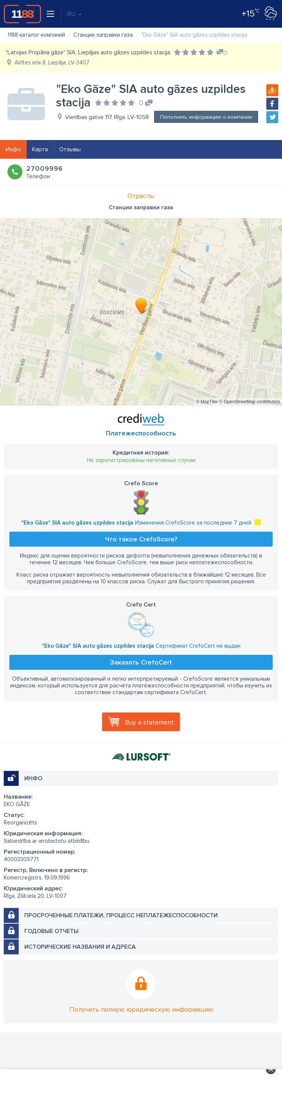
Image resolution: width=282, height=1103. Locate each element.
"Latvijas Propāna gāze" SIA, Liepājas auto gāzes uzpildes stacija (88, 52)
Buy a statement (149, 722)
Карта (40, 149)
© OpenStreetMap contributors (249, 401)
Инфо (13, 149)
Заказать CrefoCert (141, 662)
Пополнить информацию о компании (206, 117)
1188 (22, 14)
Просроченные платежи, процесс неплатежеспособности (121, 915)
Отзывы (70, 149)
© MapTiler (207, 401)
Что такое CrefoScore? (141, 539)
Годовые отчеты (51, 931)
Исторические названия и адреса (80, 947)
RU (74, 14)
